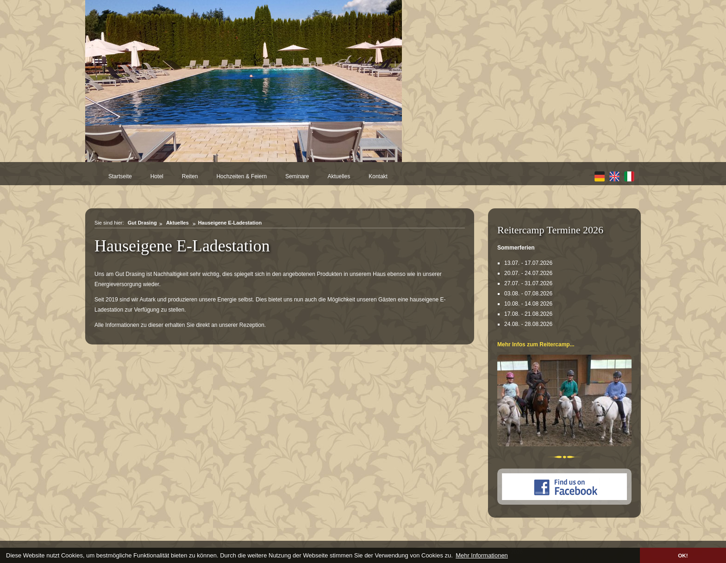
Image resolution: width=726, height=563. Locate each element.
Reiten (190, 176)
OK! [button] (683, 555)
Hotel (156, 176)
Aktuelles (339, 176)
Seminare (297, 176)
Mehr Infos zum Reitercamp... (536, 344)
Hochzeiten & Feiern (241, 176)
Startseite (120, 176)
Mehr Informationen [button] (482, 555)
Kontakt (378, 176)
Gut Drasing (142, 222)
